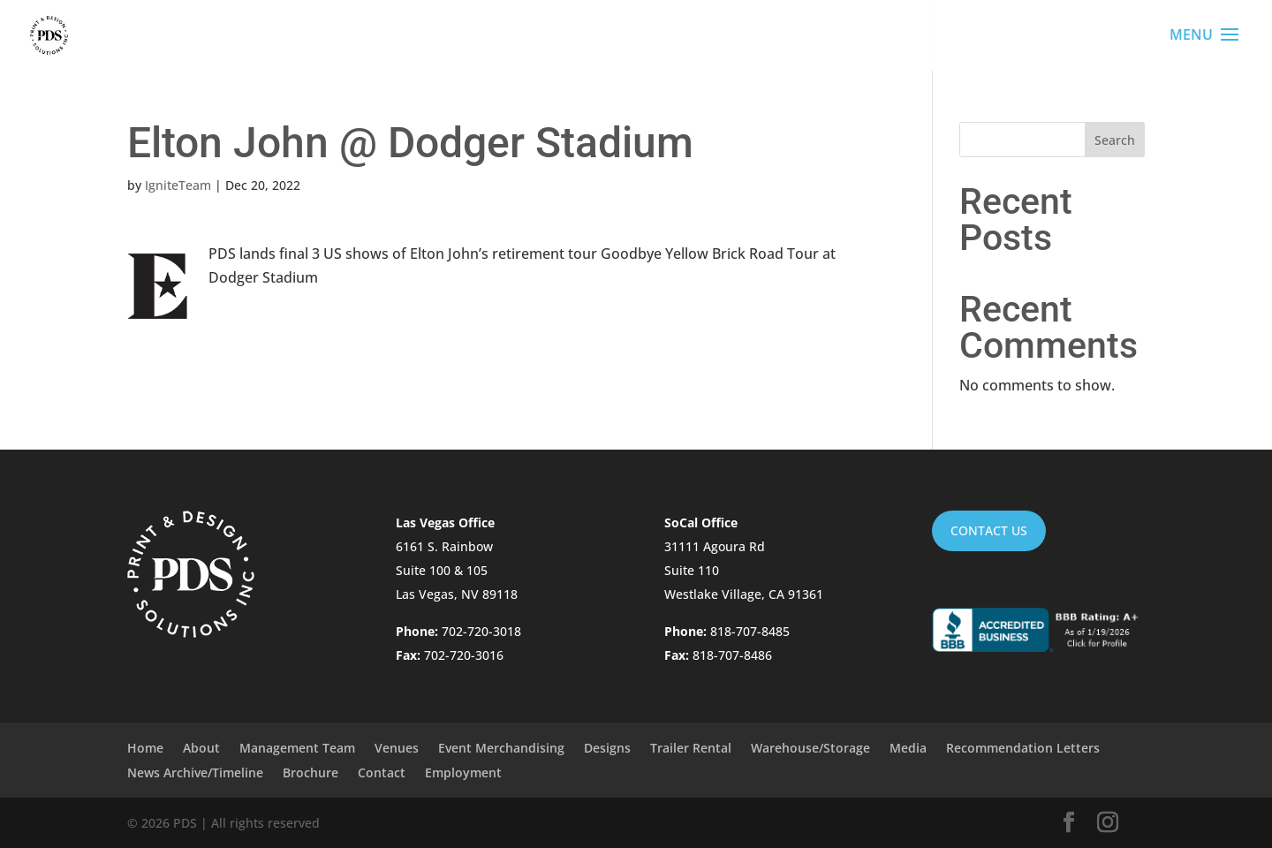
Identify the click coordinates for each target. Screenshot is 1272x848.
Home (145, 747)
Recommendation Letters (1023, 747)
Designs (607, 747)
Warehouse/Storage (810, 747)
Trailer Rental (690, 747)
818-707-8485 (750, 631)
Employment (463, 772)
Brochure (310, 772)
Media (908, 747)
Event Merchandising (501, 747)
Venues (397, 747)
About (201, 747)
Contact (381, 772)
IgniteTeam (178, 185)
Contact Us (988, 530)
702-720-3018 (481, 631)
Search (1114, 140)
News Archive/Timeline (195, 772)
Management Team (297, 747)
